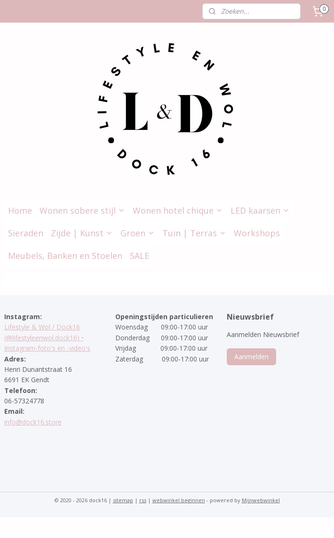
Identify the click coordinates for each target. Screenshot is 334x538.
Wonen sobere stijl (82, 210)
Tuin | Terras (194, 233)
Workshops (257, 233)
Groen (137, 233)
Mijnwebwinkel (261, 500)
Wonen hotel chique (178, 210)
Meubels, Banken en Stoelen (65, 255)
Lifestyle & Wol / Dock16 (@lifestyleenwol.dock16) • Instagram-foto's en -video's (47, 337)
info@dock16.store (33, 422)
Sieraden (25, 233)
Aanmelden (251, 356)
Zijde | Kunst (82, 233)
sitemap (123, 500)
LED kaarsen (260, 210)
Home (20, 210)
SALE (139, 255)
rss (142, 500)
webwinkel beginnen (178, 500)
